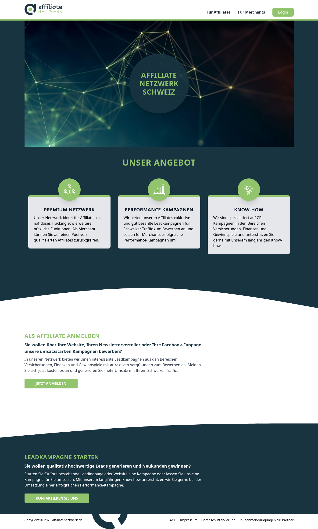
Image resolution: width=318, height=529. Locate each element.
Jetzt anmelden (51, 383)
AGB (173, 520)
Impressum (189, 520)
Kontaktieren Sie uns (57, 498)
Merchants (251, 12)
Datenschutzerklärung (218, 520)
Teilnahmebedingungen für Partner (266, 520)
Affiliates (218, 12)
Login (283, 12)
